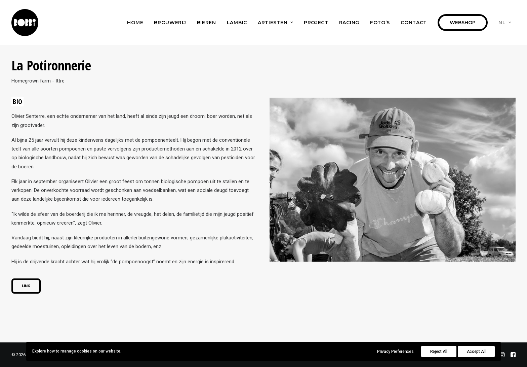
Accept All (476, 351)
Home (135, 23)
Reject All (438, 351)
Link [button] (26, 286)
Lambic (237, 23)
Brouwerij (170, 23)
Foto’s (380, 23)
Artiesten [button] (275, 23)
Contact (414, 23)
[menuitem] (135, 22)
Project (316, 23)
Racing (349, 23)
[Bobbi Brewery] (24, 22)
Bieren (206, 23)
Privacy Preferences (395, 351)
